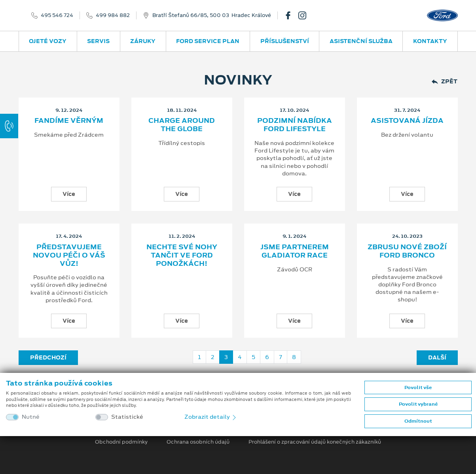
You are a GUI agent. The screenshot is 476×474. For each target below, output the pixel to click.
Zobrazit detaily (210, 417)
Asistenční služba (361, 41)
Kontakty (430, 41)
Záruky (143, 41)
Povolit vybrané (418, 404)
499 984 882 (113, 15)
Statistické (127, 417)
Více (69, 194)
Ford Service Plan (207, 41)
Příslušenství (284, 41)
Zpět (444, 81)
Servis (98, 41)
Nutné (31, 417)
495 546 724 (57, 15)
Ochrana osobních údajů (198, 442)
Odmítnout (418, 421)
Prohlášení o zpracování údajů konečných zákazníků (314, 442)
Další (437, 357)
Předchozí (48, 357)
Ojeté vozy (47, 41)
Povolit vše (418, 387)
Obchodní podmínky (121, 442)
